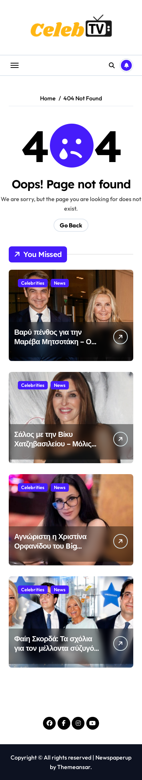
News (60, 283)
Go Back (71, 225)
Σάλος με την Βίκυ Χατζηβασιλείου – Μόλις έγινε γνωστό (52, 444)
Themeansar (73, 767)
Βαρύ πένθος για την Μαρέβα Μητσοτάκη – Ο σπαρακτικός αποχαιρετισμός (52, 346)
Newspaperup (113, 757)
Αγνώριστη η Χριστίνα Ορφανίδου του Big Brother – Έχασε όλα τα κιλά (53, 550)
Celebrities (32, 283)
